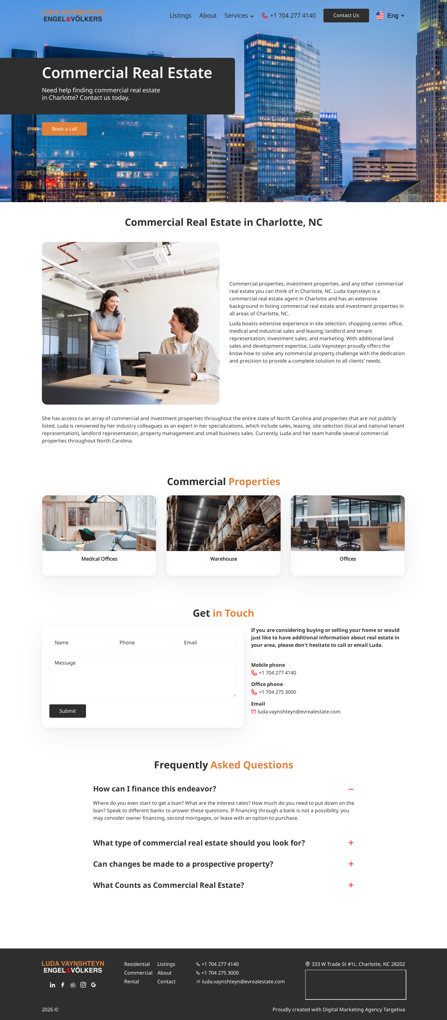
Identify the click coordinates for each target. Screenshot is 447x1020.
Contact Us (346, 15)
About (208, 15)
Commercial (138, 973)
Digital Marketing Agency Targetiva (364, 1009)
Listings (180, 15)
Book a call (64, 128)
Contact (166, 981)
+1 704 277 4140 (293, 15)
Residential (137, 964)
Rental (131, 981)
